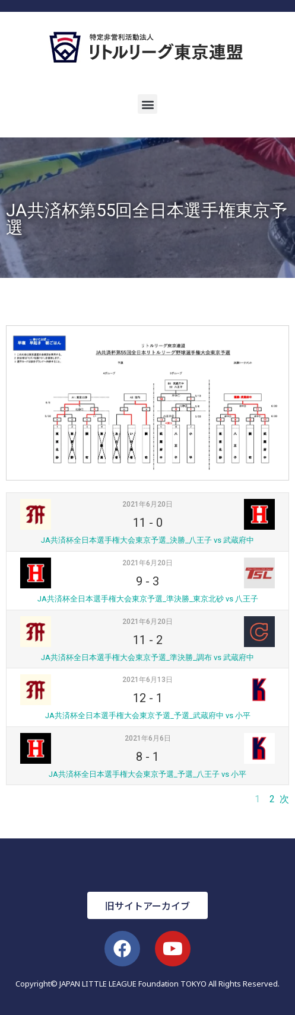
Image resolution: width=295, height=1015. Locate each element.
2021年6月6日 (148, 738)
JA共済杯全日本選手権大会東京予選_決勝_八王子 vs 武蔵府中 (147, 540)
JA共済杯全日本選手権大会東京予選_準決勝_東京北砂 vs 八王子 (147, 598)
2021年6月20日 (147, 504)
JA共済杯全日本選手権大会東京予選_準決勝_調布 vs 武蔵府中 (147, 657)
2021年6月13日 (147, 679)
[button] (147, 104)
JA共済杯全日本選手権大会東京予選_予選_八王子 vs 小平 (147, 774)
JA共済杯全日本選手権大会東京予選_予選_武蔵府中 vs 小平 (147, 715)
